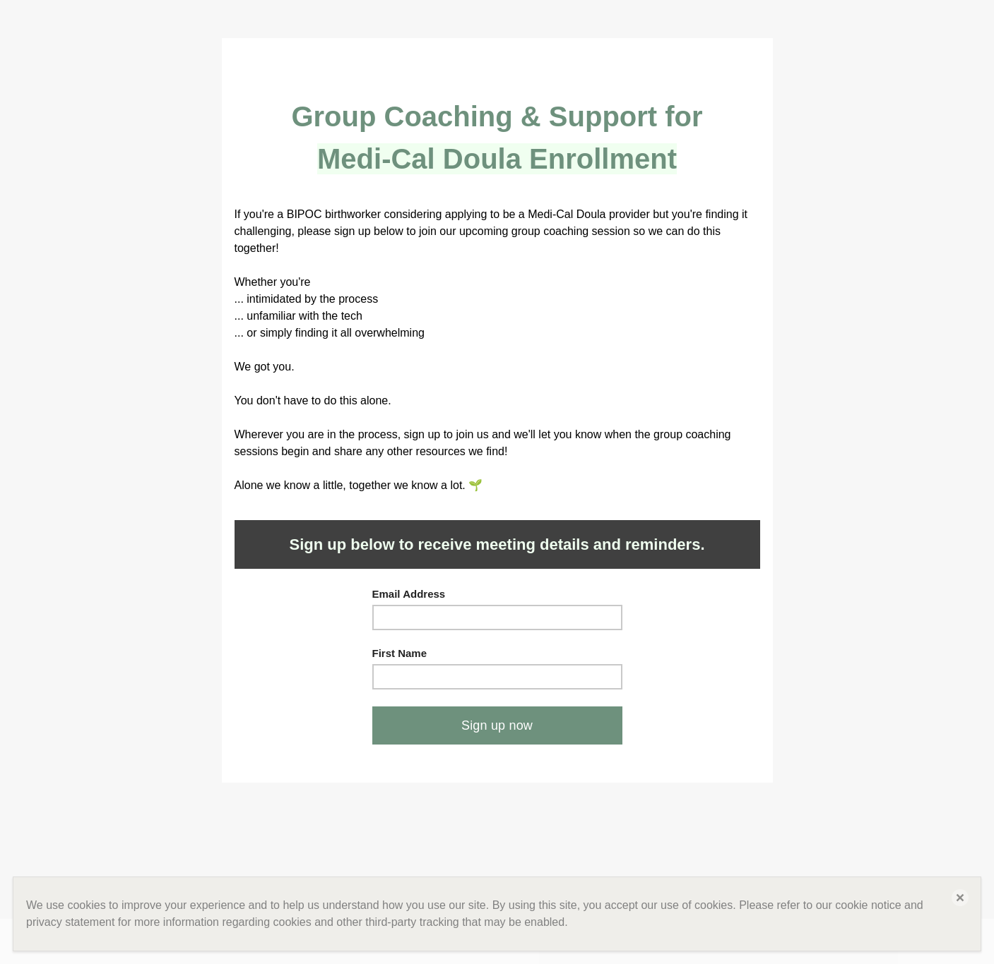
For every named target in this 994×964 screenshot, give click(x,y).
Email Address (409, 594)
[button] (960, 897)
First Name (399, 653)
